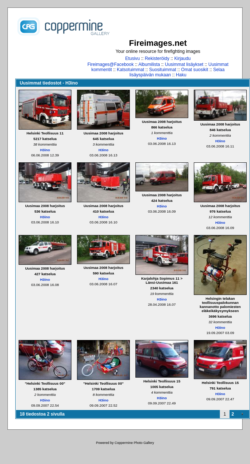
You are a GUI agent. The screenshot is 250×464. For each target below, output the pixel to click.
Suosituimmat (162, 69)
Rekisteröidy (157, 58)
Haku (181, 74)
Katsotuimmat (130, 69)
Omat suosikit (194, 69)
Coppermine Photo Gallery (134, 443)
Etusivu (132, 58)
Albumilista (149, 64)
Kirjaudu (182, 58)
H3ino (45, 150)
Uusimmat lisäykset (184, 64)
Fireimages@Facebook (110, 64)
